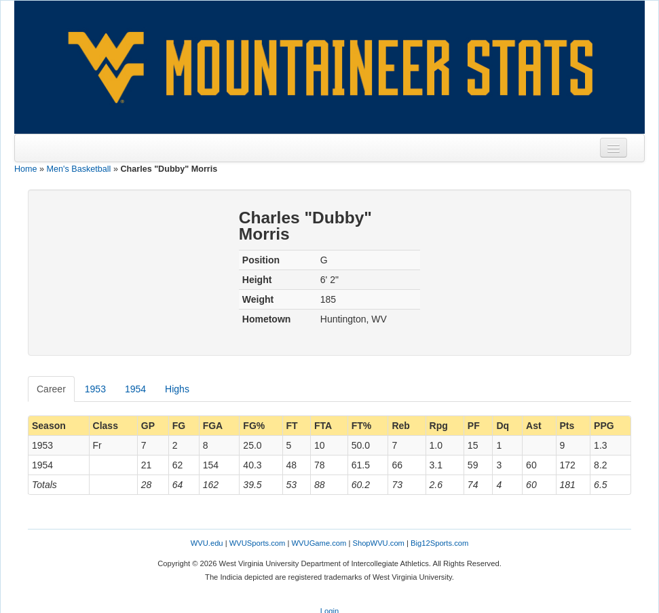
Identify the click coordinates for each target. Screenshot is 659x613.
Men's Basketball (79, 169)
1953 (95, 389)
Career (51, 389)
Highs (177, 389)
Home (25, 169)
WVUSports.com (257, 543)
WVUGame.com (319, 543)
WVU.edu (207, 543)
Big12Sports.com (439, 543)
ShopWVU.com (378, 543)
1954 (135, 389)
